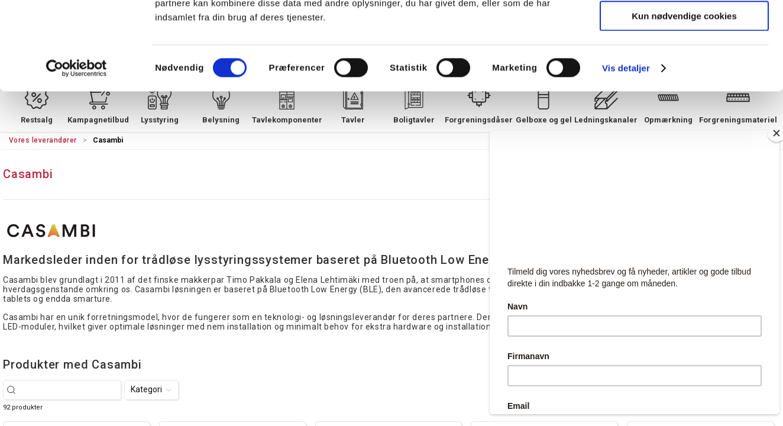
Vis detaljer (626, 151)
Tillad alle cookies (684, 29)
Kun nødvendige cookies (684, 98)
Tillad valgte (684, 64)
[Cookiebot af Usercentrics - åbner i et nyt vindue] (76, 151)
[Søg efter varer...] (68, 390)
